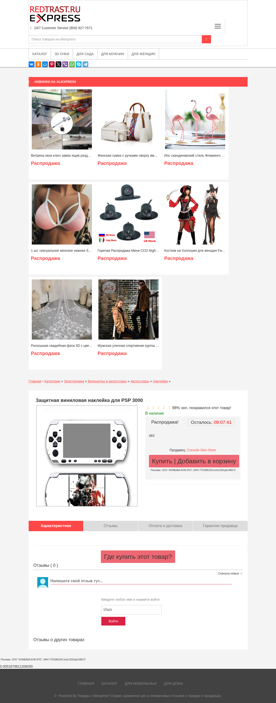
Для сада (85, 54)
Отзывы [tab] (111, 526)
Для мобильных (141, 683)
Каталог (109, 683)
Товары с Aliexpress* (94, 696)
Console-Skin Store (201, 450)
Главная (35, 381)
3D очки (62, 54)
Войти (113, 621)
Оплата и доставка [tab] (165, 526)
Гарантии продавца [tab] (220, 526)
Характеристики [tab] (56, 526)
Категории (52, 381)
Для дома (173, 683)
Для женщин (143, 54)
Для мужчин (112, 54)
